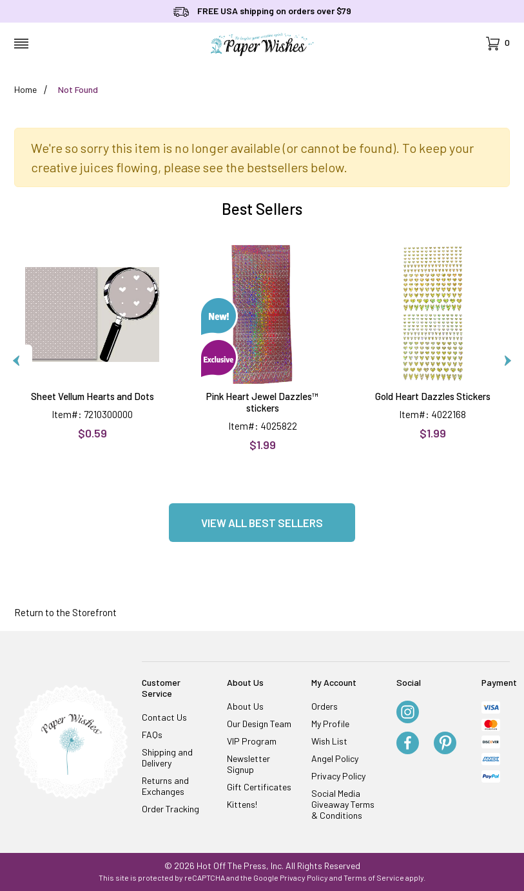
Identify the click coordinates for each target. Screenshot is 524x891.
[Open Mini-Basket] (498, 43)
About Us (245, 706)
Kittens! (242, 804)
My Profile (330, 723)
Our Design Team (259, 723)
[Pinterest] (445, 744)
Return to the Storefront (65, 612)
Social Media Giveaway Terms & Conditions (342, 804)
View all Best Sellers (262, 522)
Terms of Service (374, 877)
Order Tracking (170, 808)
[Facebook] (407, 744)
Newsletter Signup (248, 764)
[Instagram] (407, 713)
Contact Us (164, 717)
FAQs (152, 734)
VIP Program (252, 741)
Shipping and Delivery (167, 757)
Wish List (329, 741)
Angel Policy (334, 758)
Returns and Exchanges (165, 786)
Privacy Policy (338, 775)
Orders (324, 706)
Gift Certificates (259, 786)
